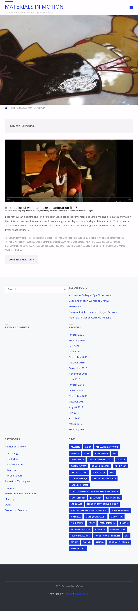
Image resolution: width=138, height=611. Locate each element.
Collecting (12, 459)
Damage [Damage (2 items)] (121, 459)
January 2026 (76, 334)
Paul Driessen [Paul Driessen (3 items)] (107, 523)
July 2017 (74, 412)
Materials (12, 470)
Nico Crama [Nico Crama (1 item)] (77, 523)
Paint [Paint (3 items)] (91, 523)
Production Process (111, 237)
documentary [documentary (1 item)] (78, 466)
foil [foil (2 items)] (112, 472)
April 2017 (74, 418)
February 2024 (77, 340)
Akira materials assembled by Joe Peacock (93, 312)
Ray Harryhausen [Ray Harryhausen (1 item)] (80, 529)
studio (97, 245)
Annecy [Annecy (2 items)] (75, 453)
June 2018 (74, 379)
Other (92, 237)
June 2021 (74, 351)
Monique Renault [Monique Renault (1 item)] (96, 516)
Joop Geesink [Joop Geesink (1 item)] (78, 497)
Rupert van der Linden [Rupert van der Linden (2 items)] (107, 535)
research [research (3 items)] (100, 529)
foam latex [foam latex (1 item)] (99, 472)
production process (67, 245)
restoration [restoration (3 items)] (117, 529)
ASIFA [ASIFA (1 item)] (86, 453)
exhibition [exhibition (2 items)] (120, 466)
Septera (67, 594)
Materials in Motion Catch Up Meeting (90, 317)
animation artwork (21, 241)
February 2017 (77, 429)
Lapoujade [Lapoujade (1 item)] (76, 504)
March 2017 (75, 423)
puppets (12, 488)
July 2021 (74, 346)
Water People (13, 249)
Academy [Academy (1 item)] (75, 446)
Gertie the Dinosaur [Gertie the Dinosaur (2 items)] (104, 478)
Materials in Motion (34, 6)
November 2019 (78, 357)
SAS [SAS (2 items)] (127, 535)
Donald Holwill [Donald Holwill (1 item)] (100, 466)
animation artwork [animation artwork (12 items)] (107, 446)
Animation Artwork (15, 446)
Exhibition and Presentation (20, 493)
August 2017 (76, 407)
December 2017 (78, 390)
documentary (81, 241)
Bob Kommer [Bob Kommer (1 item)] (101, 453)
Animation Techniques (73, 237)
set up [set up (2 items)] (74, 542)
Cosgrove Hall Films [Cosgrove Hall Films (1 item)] (100, 459)
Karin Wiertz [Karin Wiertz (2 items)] (113, 497)
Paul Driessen (44, 245)
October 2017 (77, 401)
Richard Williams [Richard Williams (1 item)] (80, 535)
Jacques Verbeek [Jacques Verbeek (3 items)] (79, 485)
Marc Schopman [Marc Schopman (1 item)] (121, 510)
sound (86, 245)
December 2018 (78, 368)
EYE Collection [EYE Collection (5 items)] (79, 472)
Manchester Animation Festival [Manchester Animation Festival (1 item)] (89, 510)
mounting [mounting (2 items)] (117, 516)
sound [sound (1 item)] (87, 542)
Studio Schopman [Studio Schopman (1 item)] (119, 542)
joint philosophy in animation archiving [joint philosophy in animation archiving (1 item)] (94, 491)
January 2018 (76, 384)
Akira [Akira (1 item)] (88, 446)
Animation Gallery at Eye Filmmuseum (90, 295)
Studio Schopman (114, 245)
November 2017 (78, 396)
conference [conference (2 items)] (77, 459)
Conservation (15, 464)
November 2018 (78, 373)
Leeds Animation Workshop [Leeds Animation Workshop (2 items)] (102, 504)
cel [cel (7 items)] (114, 453)
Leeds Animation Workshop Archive (89, 300)
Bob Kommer (43, 241)
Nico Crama (27, 245)
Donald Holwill (102, 241)
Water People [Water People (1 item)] (78, 548)
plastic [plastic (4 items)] (124, 523)
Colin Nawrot (62, 241)
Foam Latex (75, 306)
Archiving (12, 453)
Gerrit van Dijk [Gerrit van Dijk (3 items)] (79, 478)
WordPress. (81, 594)
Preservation (14, 475)
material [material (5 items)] (76, 516)
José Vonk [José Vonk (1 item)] (95, 497)
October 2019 (77, 362)
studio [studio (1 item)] (100, 542)
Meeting (9, 499)
